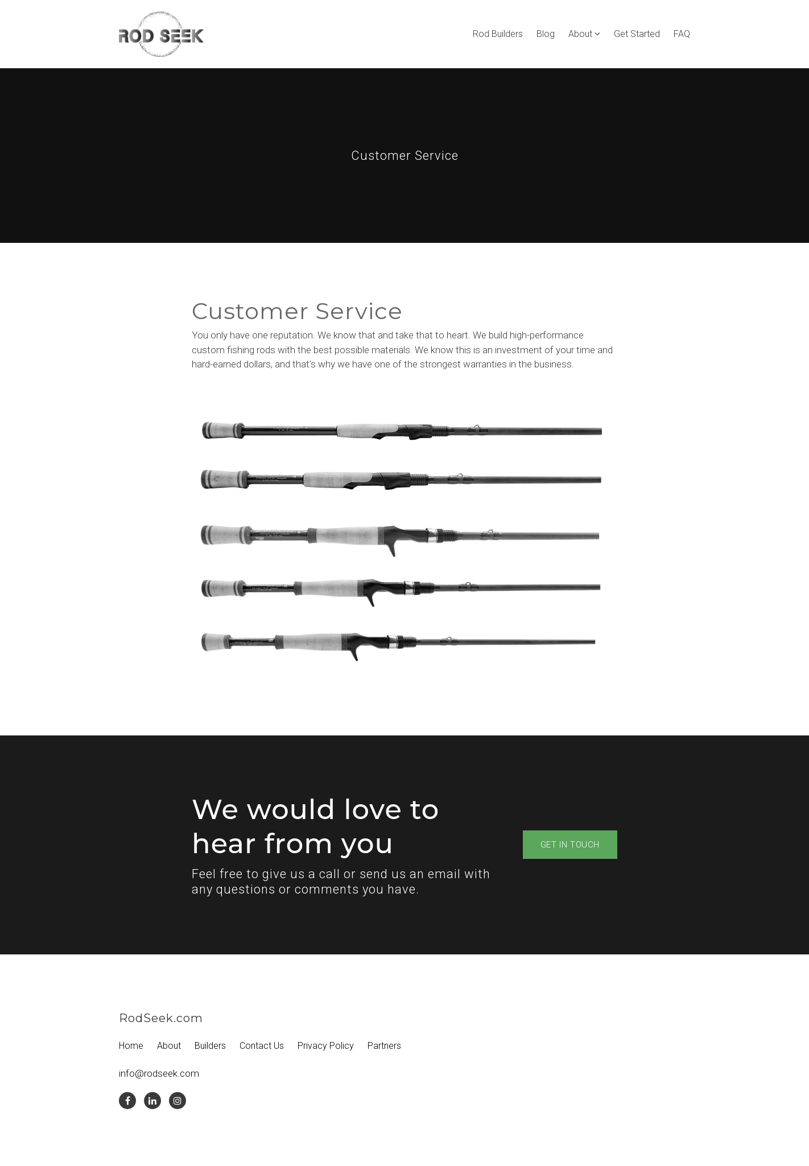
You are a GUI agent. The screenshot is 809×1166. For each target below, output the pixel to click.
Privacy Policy (326, 1045)
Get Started (637, 33)
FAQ (682, 33)
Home (131, 1045)
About (580, 33)
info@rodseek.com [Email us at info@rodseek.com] (159, 1073)
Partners (384, 1045)
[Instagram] (177, 1100)
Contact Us (262, 1045)
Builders (210, 1045)
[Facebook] (127, 1100)
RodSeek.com (161, 1018)
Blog (545, 33)
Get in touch (570, 845)
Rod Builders (498, 33)
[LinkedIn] (152, 1100)
